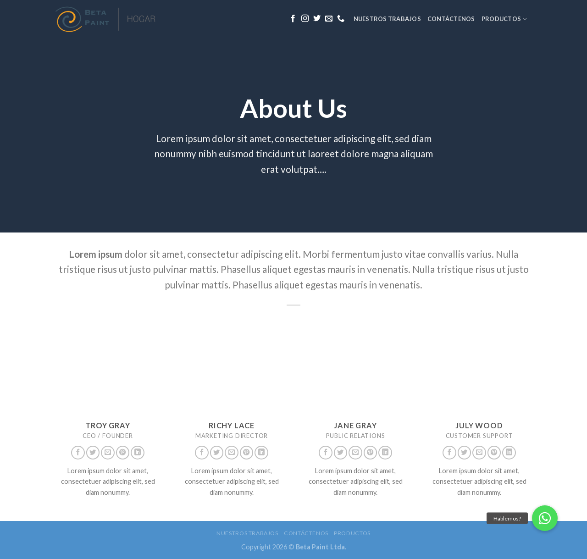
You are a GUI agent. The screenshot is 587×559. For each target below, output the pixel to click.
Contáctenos (451, 18)
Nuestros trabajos (387, 18)
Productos (504, 19)
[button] (545, 518)
